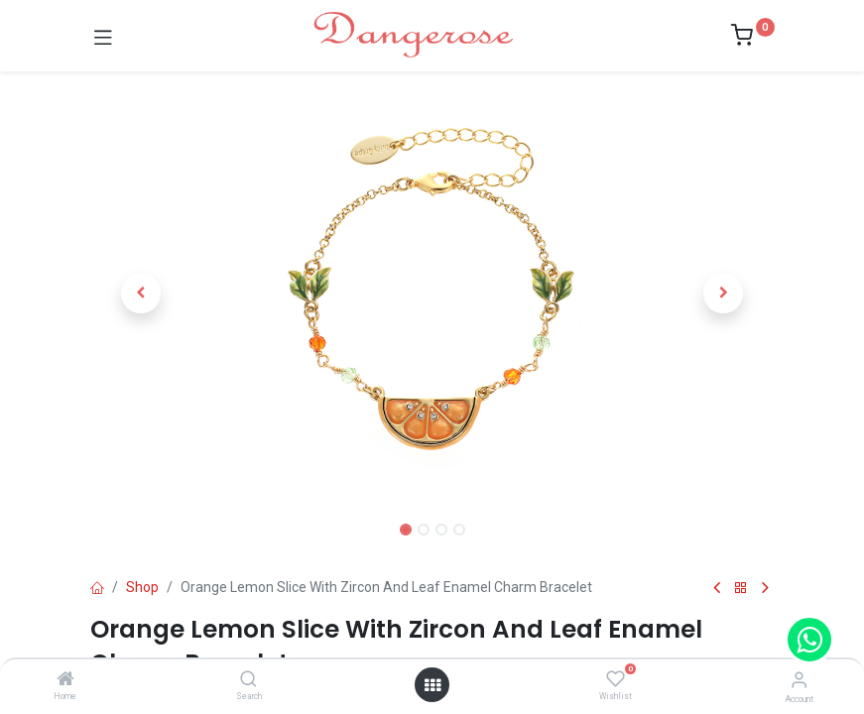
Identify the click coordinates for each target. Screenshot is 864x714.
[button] (141, 293)
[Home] (65, 680)
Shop (142, 587)
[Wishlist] (615, 679)
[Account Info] (799, 679)
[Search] (248, 680)
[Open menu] (432, 685)
